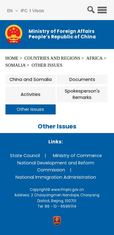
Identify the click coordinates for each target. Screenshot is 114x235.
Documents (82, 79)
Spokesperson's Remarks (82, 94)
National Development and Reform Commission (55, 166)
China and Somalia (30, 79)
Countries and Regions (52, 58)
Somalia (15, 65)
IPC (24, 11)
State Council (25, 156)
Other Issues (47, 65)
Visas (38, 11)
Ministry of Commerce (77, 156)
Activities (30, 94)
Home (12, 58)
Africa (94, 58)
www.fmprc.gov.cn (67, 189)
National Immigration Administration (56, 177)
